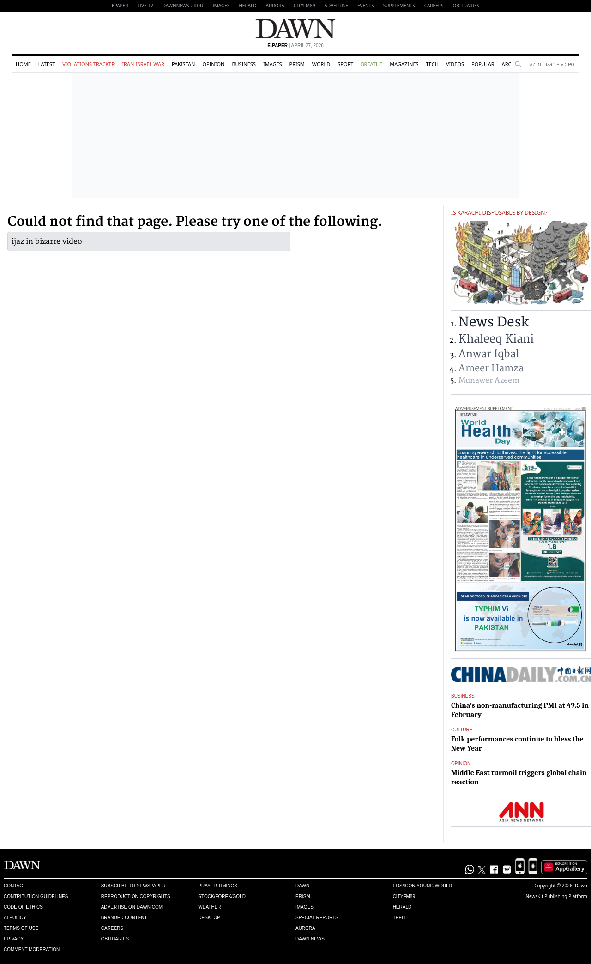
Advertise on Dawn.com (132, 907)
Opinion (213, 63)
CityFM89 (304, 5)
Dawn (302, 885)
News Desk (493, 322)
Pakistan (183, 63)
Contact (15, 885)
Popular (483, 63)
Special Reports (317, 917)
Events (365, 5)
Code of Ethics (23, 907)
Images (220, 5)
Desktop (209, 917)
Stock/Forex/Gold (222, 896)
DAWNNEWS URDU (183, 5)
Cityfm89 (404, 896)
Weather (209, 907)
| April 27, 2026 (295, 45)
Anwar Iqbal (488, 354)
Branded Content (124, 917)
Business (244, 63)
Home (23, 63)
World (321, 63)
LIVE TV (145, 5)
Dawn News (310, 938)
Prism (297, 63)
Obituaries (465, 5)
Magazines (404, 63)
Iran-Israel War (143, 63)
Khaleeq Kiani (496, 339)
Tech (432, 63)
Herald (247, 5)
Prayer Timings (217, 885)
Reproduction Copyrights (135, 896)
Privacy (14, 938)
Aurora (275, 5)
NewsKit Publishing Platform (556, 896)
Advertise (336, 5)
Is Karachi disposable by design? (499, 213)
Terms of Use (21, 928)
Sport (345, 63)
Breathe (371, 63)
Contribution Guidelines (36, 896)
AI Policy (15, 917)
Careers (434, 5)
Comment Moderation (32, 949)
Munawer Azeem (488, 380)
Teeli (399, 917)
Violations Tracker (88, 63)
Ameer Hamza (491, 368)
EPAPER (120, 5)
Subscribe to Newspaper (133, 885)
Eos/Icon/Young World (422, 885)
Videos (455, 63)
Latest (46, 63)
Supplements (399, 5)
